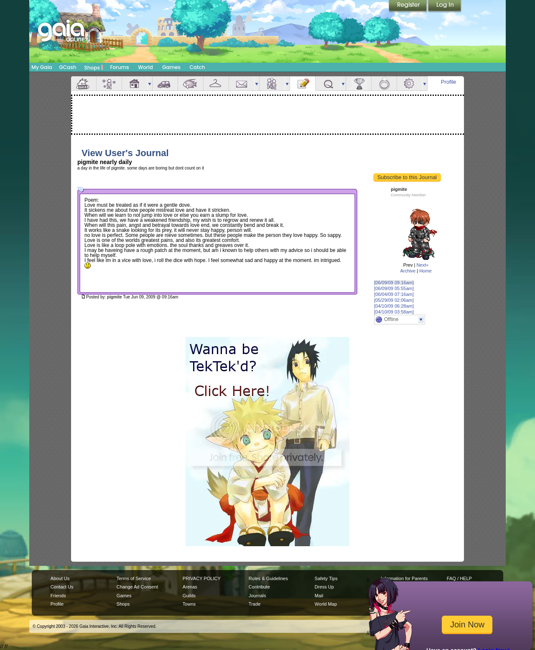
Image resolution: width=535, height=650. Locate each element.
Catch (197, 67)
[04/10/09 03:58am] (394, 311)
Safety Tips (326, 578)
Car (165, 83)
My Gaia (41, 67)
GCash (67, 67)
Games (171, 67)
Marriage (384, 83)
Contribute (259, 586)
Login (444, 6)
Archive (407, 270)
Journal (302, 83)
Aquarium (190, 83)
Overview (83, 83)
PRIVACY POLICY (202, 578)
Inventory (216, 83)
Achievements (358, 83)
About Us (60, 578)
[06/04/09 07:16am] (394, 294)
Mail (241, 83)
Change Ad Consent (137, 586)
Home (425, 270)
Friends (272, 83)
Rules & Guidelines (268, 578)
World (145, 67)
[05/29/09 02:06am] (394, 300)
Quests (328, 83)
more (149, 83)
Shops (93, 67)
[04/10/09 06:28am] (394, 305)
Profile (448, 82)
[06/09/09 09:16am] (394, 282)
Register (408, 6)
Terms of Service (134, 578)
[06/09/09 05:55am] (394, 288)
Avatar (109, 83)
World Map (326, 603)
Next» (422, 264)
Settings (409, 83)
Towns (189, 603)
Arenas (190, 586)
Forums (119, 67)
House (134, 83)
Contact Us (62, 586)
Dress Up (324, 586)
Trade (254, 603)
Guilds (189, 595)
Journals (257, 595)
